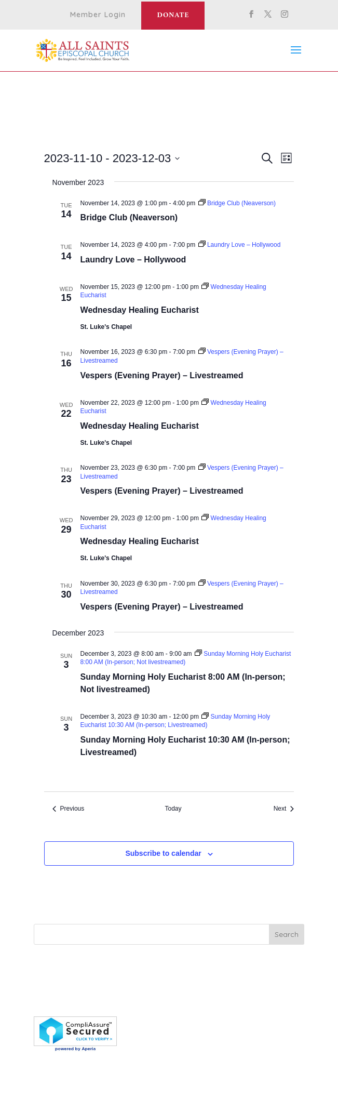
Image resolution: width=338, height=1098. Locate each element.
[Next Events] (284, 808)
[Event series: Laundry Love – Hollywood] (239, 244)
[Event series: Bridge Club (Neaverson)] (237, 203)
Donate (173, 15)
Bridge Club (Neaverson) (129, 217)
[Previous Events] (68, 808)
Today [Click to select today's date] (173, 808)
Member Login (98, 15)
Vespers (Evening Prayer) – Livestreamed (162, 375)
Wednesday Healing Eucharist (139, 310)
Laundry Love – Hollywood (133, 259)
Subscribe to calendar (163, 853)
